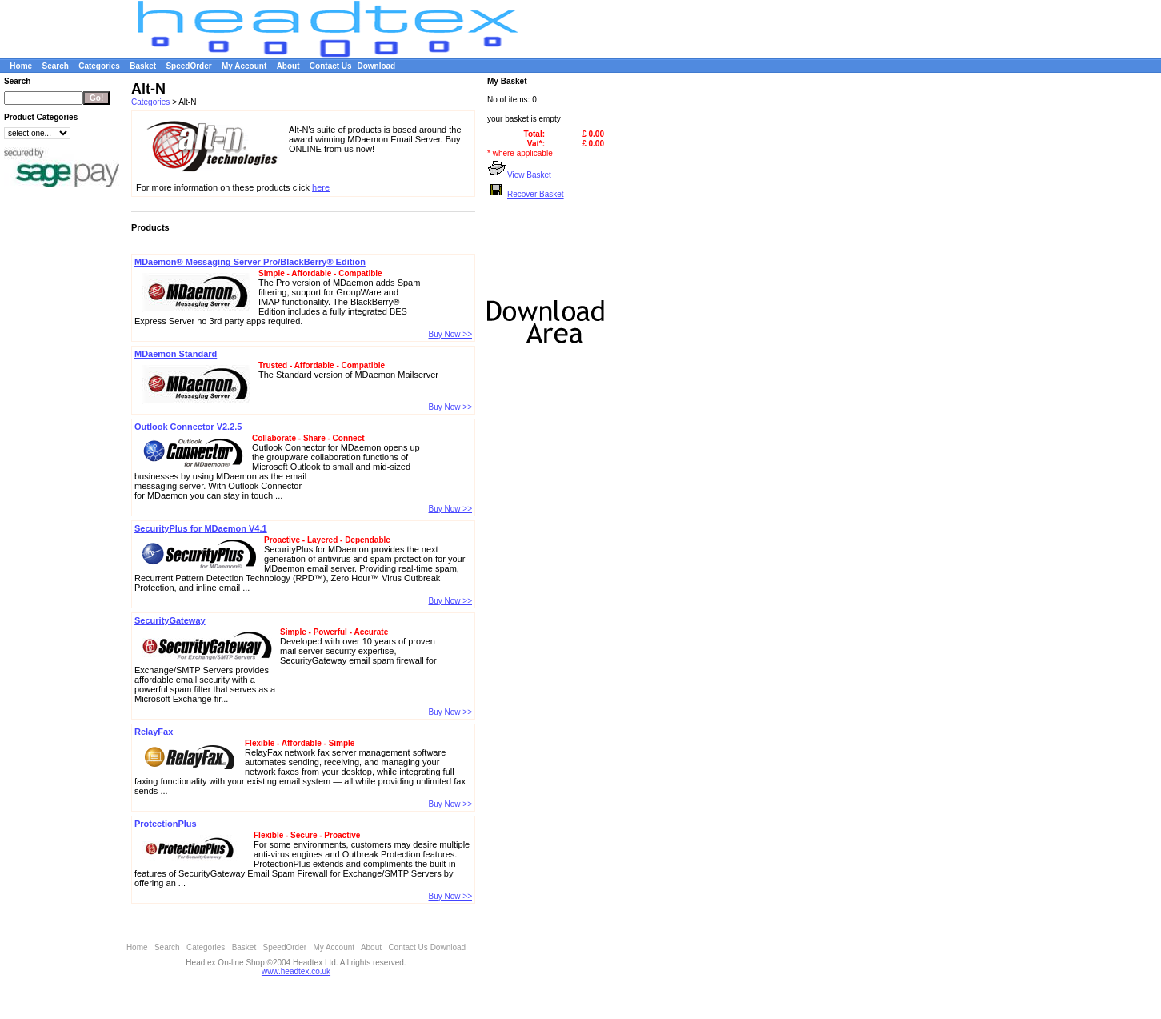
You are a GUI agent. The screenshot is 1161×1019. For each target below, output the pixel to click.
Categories (99, 66)
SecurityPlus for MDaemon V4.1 (200, 528)
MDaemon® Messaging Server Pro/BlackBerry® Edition (250, 262)
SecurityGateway (170, 620)
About (288, 66)
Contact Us (331, 66)
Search (55, 66)
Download (376, 66)
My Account (244, 66)
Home (21, 66)
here (321, 187)
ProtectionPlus (165, 823)
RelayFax (153, 731)
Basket (143, 66)
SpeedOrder (188, 66)
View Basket (519, 175)
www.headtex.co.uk (296, 971)
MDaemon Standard (175, 354)
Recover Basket (525, 194)
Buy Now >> (450, 334)
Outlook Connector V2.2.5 (188, 426)
